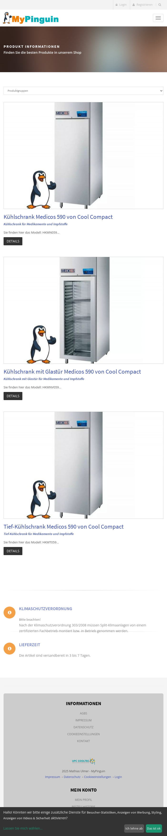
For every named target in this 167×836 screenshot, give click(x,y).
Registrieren (142, 5)
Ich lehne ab (134, 828)
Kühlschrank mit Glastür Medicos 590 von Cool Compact (72, 371)
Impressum (83, 720)
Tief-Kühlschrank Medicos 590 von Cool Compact (63, 526)
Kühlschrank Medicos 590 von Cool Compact (58, 216)
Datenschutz (83, 727)
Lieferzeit (29, 649)
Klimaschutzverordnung (45, 615)
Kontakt (83, 741)
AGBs (83, 713)
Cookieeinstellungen (83, 734)
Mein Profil (83, 800)
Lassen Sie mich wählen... (23, 828)
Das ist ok (154, 828)
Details (13, 241)
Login (121, 5)
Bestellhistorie (83, 807)
